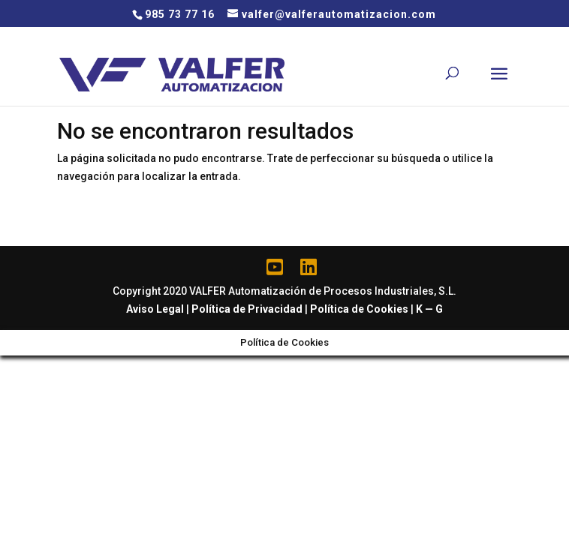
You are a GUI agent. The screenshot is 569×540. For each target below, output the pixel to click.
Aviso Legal (155, 309)
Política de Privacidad (247, 309)
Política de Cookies (359, 309)
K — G (429, 309)
